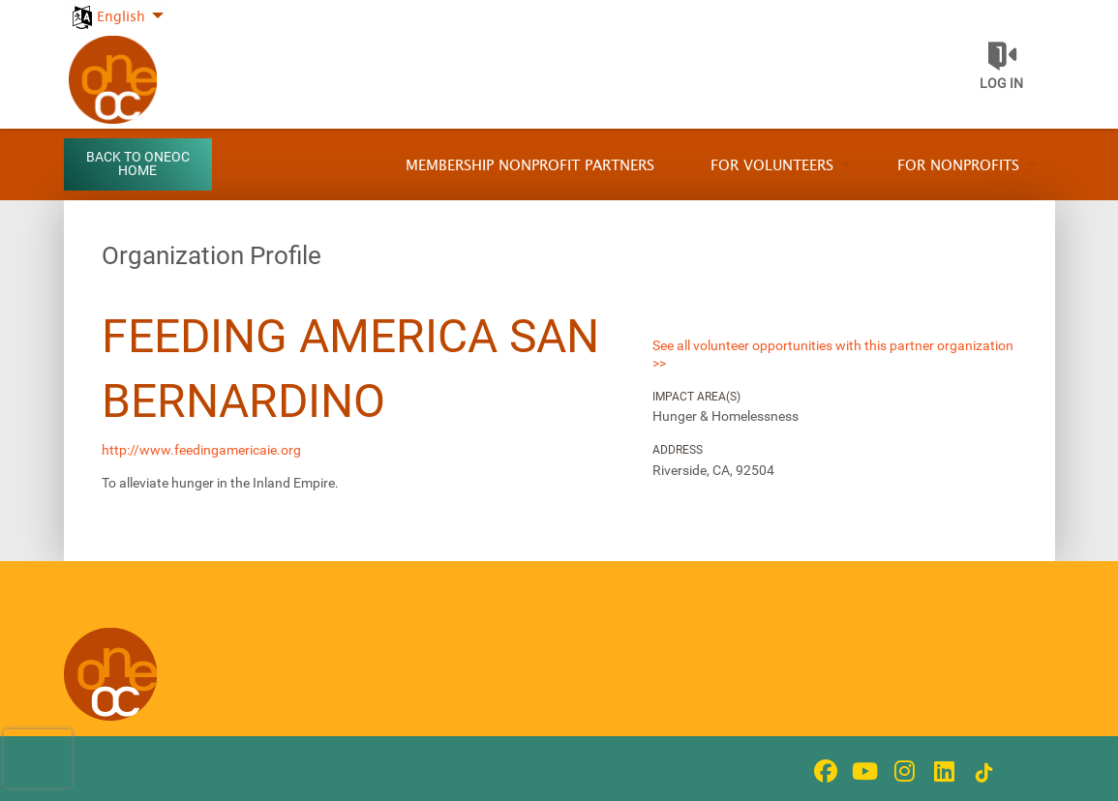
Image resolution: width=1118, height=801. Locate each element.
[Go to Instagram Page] (902, 771)
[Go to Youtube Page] (862, 771)
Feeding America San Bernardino (350, 369)
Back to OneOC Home (138, 164)
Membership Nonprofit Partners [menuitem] (530, 166)
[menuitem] (116, 6)
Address (677, 450)
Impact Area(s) (696, 396)
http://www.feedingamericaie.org (201, 450)
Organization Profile (211, 255)
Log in (1001, 83)
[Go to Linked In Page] (941, 771)
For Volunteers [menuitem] (771, 166)
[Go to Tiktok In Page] (981, 773)
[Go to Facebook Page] (822, 771)
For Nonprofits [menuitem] (958, 166)
